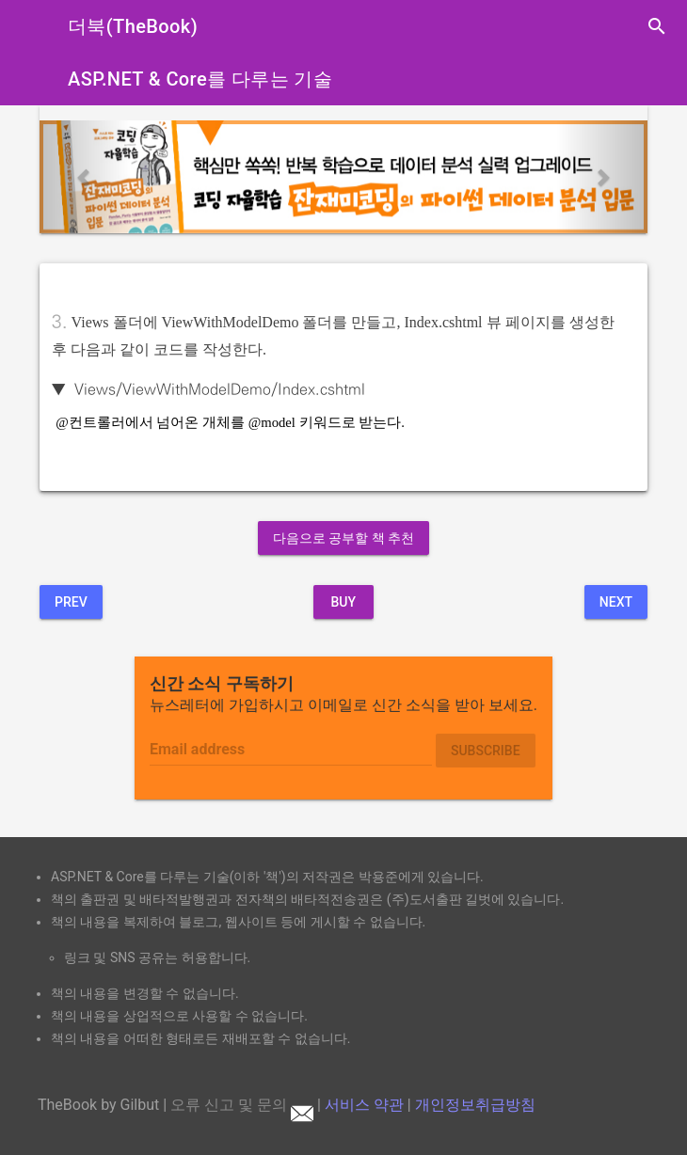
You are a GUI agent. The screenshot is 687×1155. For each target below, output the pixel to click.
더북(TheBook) (133, 26)
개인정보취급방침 (475, 1105)
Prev (71, 601)
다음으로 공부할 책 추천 (343, 538)
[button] (85, 176)
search (657, 26)
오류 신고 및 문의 (241, 1105)
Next (615, 601)
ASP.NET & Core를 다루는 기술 (200, 79)
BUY (343, 601)
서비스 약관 (364, 1105)
